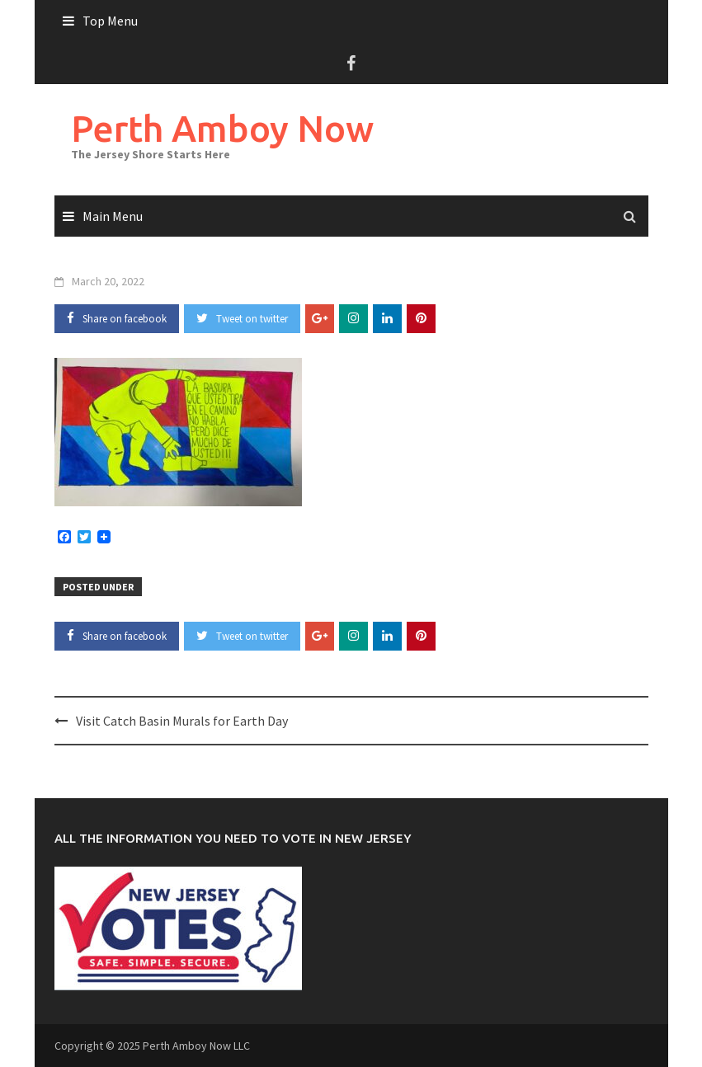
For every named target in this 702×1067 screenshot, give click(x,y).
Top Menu (110, 20)
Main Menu (112, 216)
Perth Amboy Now (222, 128)
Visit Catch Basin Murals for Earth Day (182, 720)
